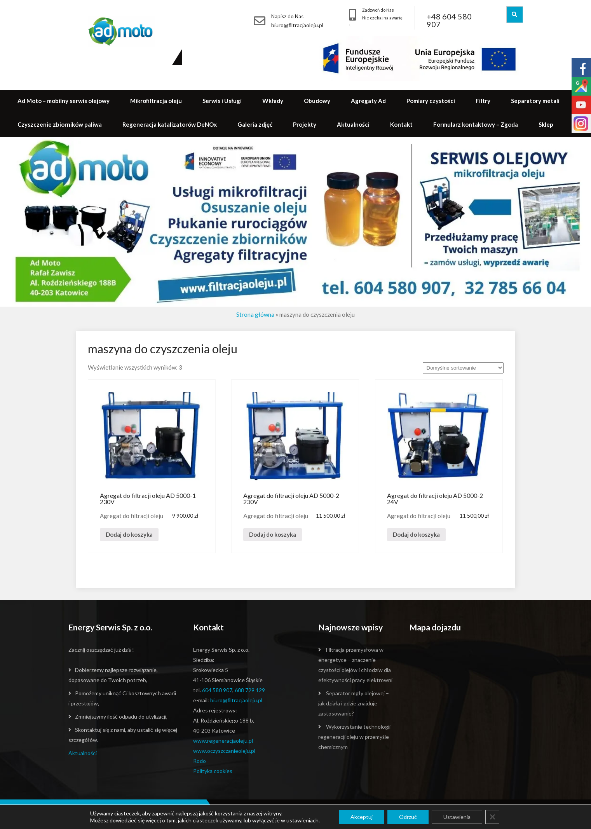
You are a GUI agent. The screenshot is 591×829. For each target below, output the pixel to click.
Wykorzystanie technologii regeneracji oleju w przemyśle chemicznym (354, 736)
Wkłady (272, 100)
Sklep (546, 124)
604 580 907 (217, 690)
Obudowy (317, 100)
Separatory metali (535, 100)
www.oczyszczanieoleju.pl (224, 750)
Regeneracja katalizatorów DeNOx (169, 124)
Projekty (304, 124)
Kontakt (401, 124)
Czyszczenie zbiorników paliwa (59, 124)
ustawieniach (302, 820)
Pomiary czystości (430, 100)
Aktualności (353, 124)
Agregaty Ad (368, 100)
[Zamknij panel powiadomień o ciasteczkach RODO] (492, 817)
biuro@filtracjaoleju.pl (297, 25)
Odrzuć (408, 816)
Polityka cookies (212, 771)
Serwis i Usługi (222, 100)
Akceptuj (361, 816)
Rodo (199, 760)
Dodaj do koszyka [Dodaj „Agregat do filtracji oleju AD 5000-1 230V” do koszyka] (129, 534)
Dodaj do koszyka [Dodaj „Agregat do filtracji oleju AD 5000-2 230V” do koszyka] (272, 534)
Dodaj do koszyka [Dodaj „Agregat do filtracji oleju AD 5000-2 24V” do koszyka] (416, 534)
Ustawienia (457, 816)
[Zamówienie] (463, 367)
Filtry (483, 100)
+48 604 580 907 (449, 20)
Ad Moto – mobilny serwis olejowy (63, 100)
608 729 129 (250, 690)
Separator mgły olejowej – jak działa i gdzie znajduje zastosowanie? (353, 703)
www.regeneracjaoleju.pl (223, 740)
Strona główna (255, 314)
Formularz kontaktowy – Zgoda (475, 124)
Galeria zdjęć (254, 124)
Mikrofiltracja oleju (156, 100)
